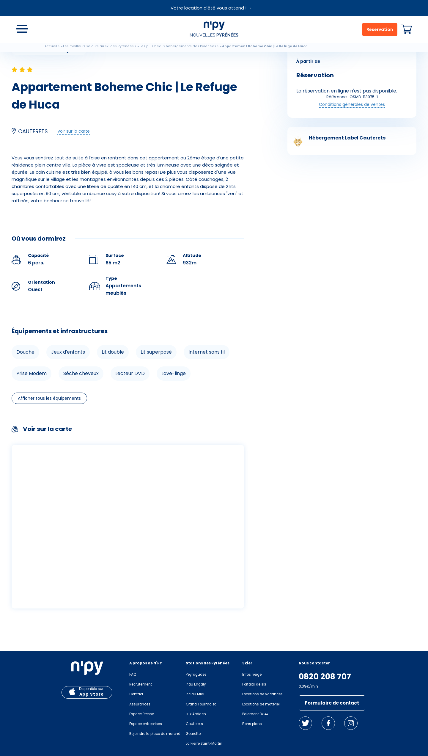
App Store (91, 694)
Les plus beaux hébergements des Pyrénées (178, 46)
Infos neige (252, 674)
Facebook (328, 723)
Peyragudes (196, 674)
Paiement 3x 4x (255, 714)
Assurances (139, 704)
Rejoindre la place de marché (154, 733)
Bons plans (252, 724)
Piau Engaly (196, 684)
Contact (136, 694)
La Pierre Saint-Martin (204, 743)
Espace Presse (141, 714)
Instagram (351, 723)
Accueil (51, 46)
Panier (406, 29)
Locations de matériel (261, 704)
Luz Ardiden (196, 714)
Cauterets (194, 724)
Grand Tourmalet (201, 704)
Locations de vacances (262, 694)
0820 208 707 (325, 676)
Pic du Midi (195, 694)
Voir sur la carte (73, 131)
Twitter (305, 723)
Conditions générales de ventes (352, 104)
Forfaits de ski (254, 684)
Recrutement (140, 684)
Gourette (193, 733)
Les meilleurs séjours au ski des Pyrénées (98, 46)
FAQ (132, 674)
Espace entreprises (145, 724)
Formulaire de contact (332, 703)
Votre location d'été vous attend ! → (211, 8)
